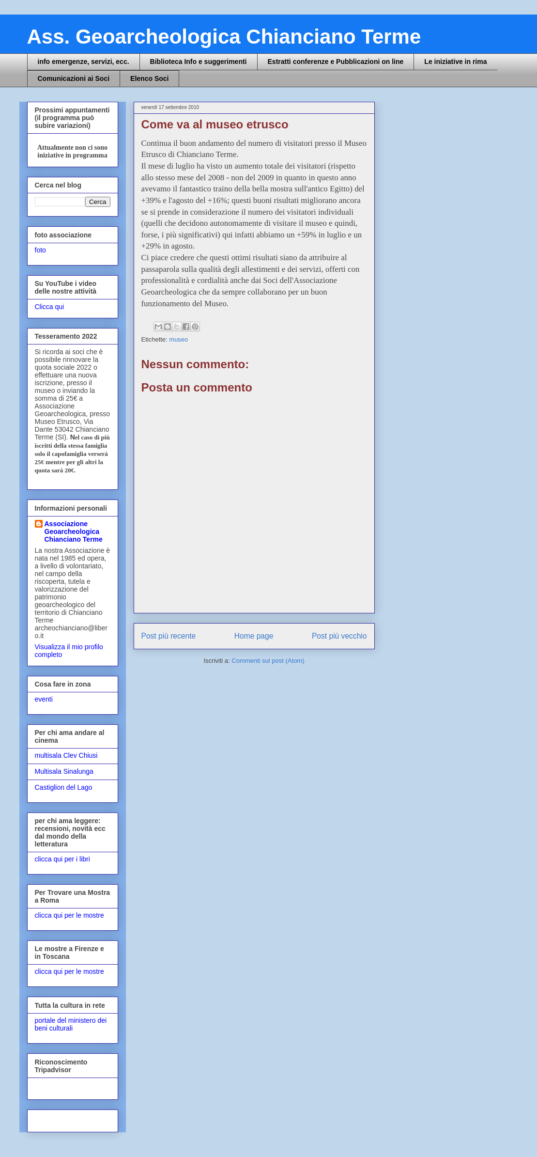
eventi (44, 699)
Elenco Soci (149, 78)
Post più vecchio (339, 636)
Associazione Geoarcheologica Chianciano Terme (74, 531)
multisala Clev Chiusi (66, 755)
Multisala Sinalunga (64, 771)
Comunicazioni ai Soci (74, 78)
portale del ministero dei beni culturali (71, 1024)
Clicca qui (49, 307)
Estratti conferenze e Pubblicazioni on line (336, 61)
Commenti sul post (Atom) (267, 660)
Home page (254, 636)
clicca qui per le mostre (69, 915)
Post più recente (168, 636)
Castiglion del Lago (63, 787)
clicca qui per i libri (62, 859)
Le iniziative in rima (455, 61)
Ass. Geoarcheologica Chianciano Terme (224, 36)
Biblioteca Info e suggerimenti (198, 61)
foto (40, 250)
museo (178, 339)
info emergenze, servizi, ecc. (83, 61)
